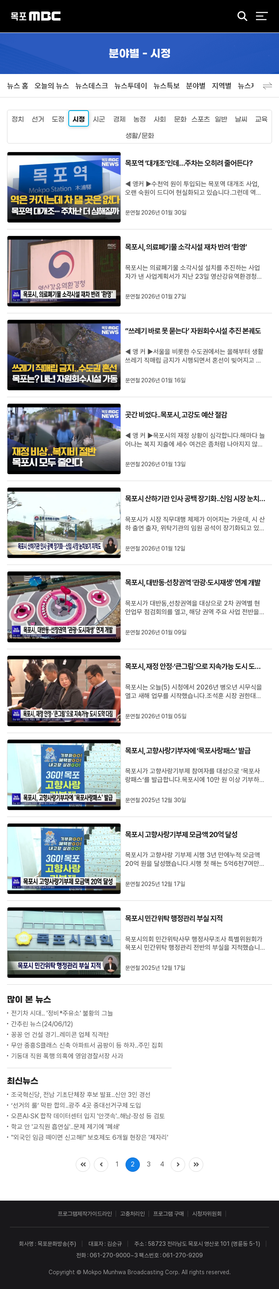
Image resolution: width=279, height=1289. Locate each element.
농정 (139, 119)
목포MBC (35, 16)
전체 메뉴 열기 (262, 16)
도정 (58, 119)
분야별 (196, 85)
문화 (180, 119)
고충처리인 (132, 1213)
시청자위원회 (207, 1213)
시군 (99, 119)
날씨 (241, 119)
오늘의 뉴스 (52, 85)
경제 (119, 119)
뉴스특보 (166, 85)
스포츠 (200, 119)
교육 (261, 119)
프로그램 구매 (168, 1213)
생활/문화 (140, 135)
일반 (221, 119)
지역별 (222, 85)
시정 (78, 119)
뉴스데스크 (91, 85)
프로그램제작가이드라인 (85, 1213)
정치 (18, 119)
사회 (159, 119)
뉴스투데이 (130, 85)
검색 (240, 17)
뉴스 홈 (17, 85)
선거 (38, 119)
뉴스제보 (251, 85)
